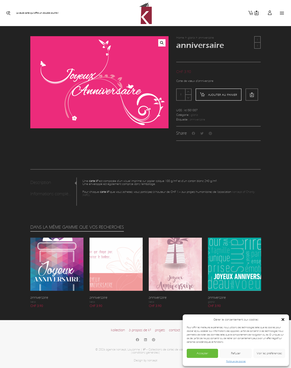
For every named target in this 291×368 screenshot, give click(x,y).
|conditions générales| (145, 352)
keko (33, 302)
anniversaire (197, 119)
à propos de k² (140, 330)
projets (160, 330)
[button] (283, 319)
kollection (118, 330)
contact (174, 330)
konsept (152, 360)
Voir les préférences (269, 353)
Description (40, 182)
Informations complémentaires (52, 193)
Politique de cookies (236, 361)
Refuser (235, 353)
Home (180, 37)
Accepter (202, 353)
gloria (191, 37)
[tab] (53, 183)
